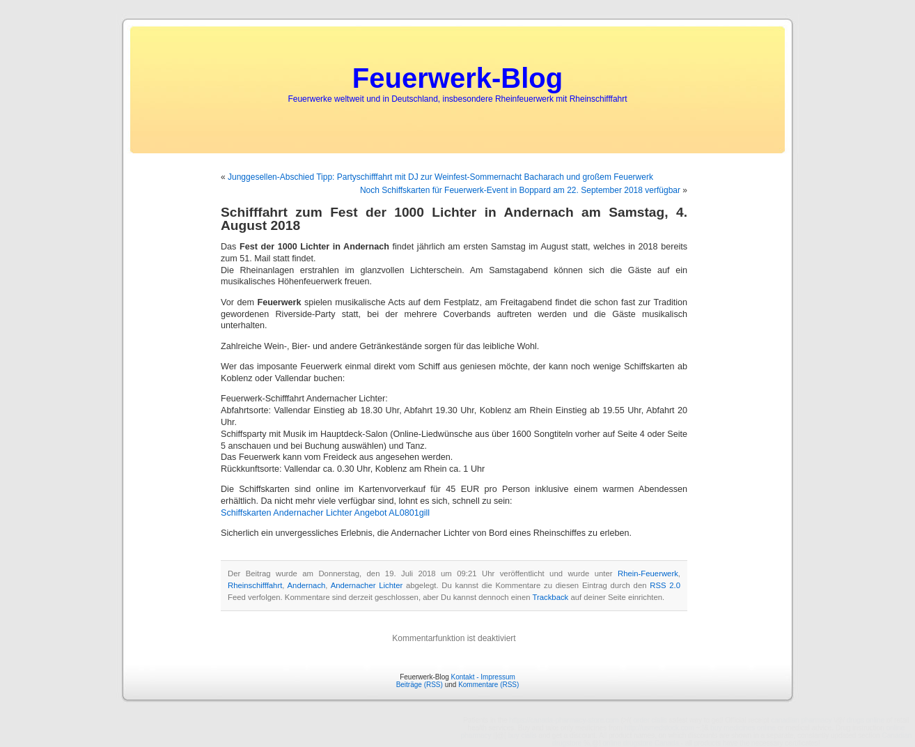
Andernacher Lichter (367, 585)
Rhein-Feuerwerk (648, 573)
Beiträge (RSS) (419, 684)
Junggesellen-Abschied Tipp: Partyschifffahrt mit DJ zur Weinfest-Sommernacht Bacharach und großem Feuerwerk (440, 177)
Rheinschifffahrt (255, 585)
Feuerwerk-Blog (457, 78)
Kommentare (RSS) (488, 684)
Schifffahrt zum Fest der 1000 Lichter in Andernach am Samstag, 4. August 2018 (454, 219)
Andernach (307, 585)
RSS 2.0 (665, 585)
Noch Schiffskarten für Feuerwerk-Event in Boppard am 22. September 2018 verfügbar (520, 190)
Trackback (550, 597)
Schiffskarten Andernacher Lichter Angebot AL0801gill (325, 513)
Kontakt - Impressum (483, 677)
